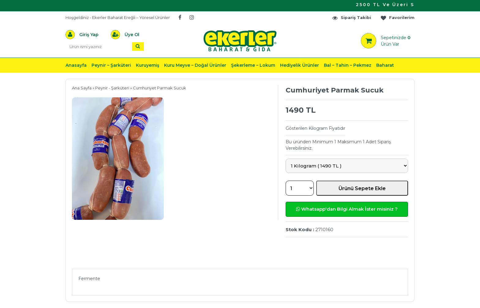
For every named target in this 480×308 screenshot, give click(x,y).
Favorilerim (397, 18)
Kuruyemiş (147, 65)
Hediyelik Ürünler (299, 65)
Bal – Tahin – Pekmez (347, 65)
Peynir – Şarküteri (111, 65)
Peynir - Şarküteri (112, 87)
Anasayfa (76, 65)
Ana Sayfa (82, 87)
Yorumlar (305, 259)
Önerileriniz (164, 259)
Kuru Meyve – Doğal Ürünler (195, 65)
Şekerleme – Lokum (253, 65)
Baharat (385, 65)
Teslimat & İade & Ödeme (236, 259)
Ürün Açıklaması (104, 259)
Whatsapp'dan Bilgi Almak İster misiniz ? (347, 209)
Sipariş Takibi (351, 18)
